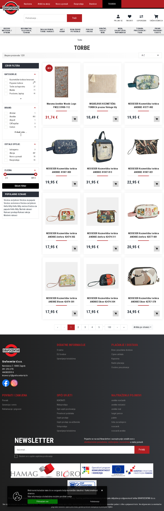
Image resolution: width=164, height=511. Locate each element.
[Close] (43, 501)
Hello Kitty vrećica (20, 206)
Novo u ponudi (62, 4)
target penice (117, 413)
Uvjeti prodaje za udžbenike (68, 422)
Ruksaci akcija (24, 212)
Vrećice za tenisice (12, 203)
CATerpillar (23, 123)
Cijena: (8, 170)
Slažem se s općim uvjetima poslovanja (35, 456)
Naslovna (28, 4)
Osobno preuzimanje (120, 367)
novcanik (115, 426)
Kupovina (115, 359)
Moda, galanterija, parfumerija (120, 31)
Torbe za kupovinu (23, 86)
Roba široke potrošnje (75, 31)
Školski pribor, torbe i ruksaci (47, 31)
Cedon (23, 127)
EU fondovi (61, 354)
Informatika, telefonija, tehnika (26, 31)
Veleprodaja (62, 426)
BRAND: (8, 107)
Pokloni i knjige (89, 31)
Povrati (5, 400)
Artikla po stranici (141, 327)
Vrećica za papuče (27, 200)
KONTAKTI (61, 400)
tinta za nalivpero (118, 422)
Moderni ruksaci (10, 215)
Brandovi (93, 4)
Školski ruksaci (25, 209)
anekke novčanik (118, 400)
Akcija (23, 153)
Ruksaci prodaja (10, 212)
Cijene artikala (117, 354)
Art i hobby (62, 31)
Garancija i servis (9, 405)
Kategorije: (10, 74)
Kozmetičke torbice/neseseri (23, 79)
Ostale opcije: (12, 144)
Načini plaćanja (117, 363)
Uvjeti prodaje (63, 418)
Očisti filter (20, 185)
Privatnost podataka (65, 413)
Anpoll (23, 120)
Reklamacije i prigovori (11, 409)
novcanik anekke (118, 431)
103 (109, 327)
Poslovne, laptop (23, 93)
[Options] (95, 502)
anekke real (116, 409)
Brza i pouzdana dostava (122, 350)
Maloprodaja (62, 405)
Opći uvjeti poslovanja (66, 409)
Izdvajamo (23, 149)
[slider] (5, 174)
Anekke (23, 116)
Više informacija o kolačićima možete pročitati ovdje (50, 496)
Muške (23, 90)
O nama (60, 350)
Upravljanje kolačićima (66, 359)
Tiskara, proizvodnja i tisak (140, 31)
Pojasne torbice (22, 83)
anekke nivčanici (118, 405)
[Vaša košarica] (156, 17)
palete (114, 418)
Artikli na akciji (44, 4)
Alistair (23, 113)
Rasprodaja (79, 4)
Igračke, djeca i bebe (103, 31)
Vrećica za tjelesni (11, 200)
